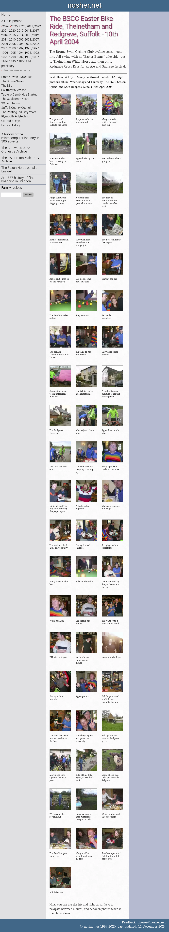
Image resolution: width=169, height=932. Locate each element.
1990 (12, 57)
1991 (4, 57)
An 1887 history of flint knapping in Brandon (17, 179)
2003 (28, 43)
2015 (12, 35)
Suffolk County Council (16, 107)
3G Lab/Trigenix (11, 103)
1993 (28, 52)
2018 (28, 30)
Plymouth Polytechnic (15, 116)
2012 (35, 35)
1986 (4, 61)
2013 (28, 35)
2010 (12, 39)
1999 (20, 48)
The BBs (6, 85)
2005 (12, 43)
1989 (20, 57)
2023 (30, 26)
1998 (28, 48)
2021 (4, 30)
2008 (28, 39)
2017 (35, 30)
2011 (4, 39)
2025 (14, 26)
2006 (4, 43)
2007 (35, 39)
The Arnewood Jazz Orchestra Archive (15, 149)
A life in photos (11, 21)
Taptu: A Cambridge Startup (19, 94)
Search (28, 194)
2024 (22, 26)
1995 (12, 52)
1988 (28, 57)
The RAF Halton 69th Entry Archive (20, 159)
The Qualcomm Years (15, 98)
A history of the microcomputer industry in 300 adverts (20, 137)
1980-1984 (24, 61)
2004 (20, 43)
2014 (20, 35)
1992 (35, 52)
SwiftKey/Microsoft (14, 90)
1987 (35, 57)
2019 (20, 30)
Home (5, 14)
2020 (12, 30)
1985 (12, 61)
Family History (10, 125)
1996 (4, 52)
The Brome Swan (12, 81)
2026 (5, 26)
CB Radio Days (10, 121)
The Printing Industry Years (18, 112)
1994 (20, 52)
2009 (20, 39)
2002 (35, 43)
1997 (35, 48)
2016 (4, 35)
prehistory (7, 66)
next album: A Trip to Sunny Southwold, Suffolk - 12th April (87, 77)
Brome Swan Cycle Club (16, 77)
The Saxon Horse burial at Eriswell (19, 169)
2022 (37, 26)
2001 (4, 48)
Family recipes (11, 188)
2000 (12, 48)
